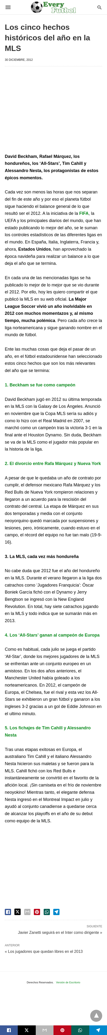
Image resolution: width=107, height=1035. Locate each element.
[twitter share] (17, 912)
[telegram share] (56, 912)
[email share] (27, 912)
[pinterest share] (37, 912)
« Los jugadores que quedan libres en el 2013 (44, 951)
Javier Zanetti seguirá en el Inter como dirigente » (60, 932)
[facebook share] (8, 912)
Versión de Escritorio (68, 982)
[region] (56, 110)
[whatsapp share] (47, 912)
